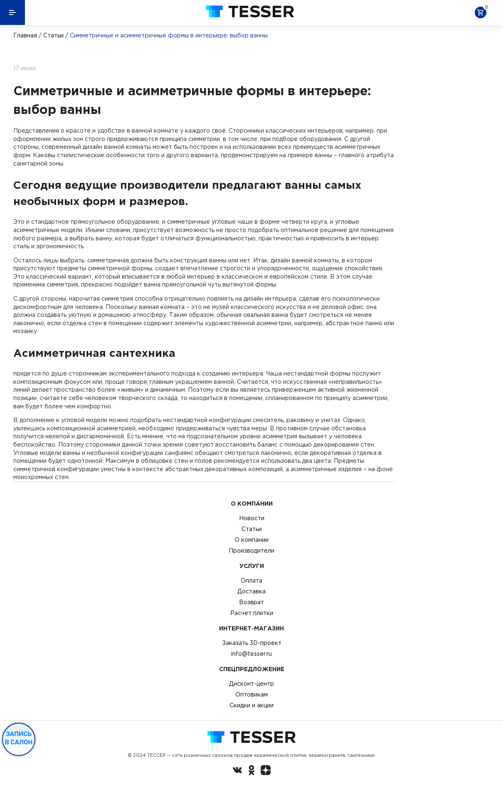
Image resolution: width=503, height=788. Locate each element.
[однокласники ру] (251, 771)
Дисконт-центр (251, 683)
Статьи (53, 35)
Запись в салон (19, 738)
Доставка (251, 591)
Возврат (251, 602)
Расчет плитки (251, 613)
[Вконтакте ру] (237, 771)
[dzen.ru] (266, 771)
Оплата (251, 580)
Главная (25, 35)
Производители (251, 550)
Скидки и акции (251, 705)
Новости (251, 518)
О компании (251, 539)
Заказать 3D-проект (251, 643)
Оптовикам (251, 694)
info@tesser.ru (251, 653)
